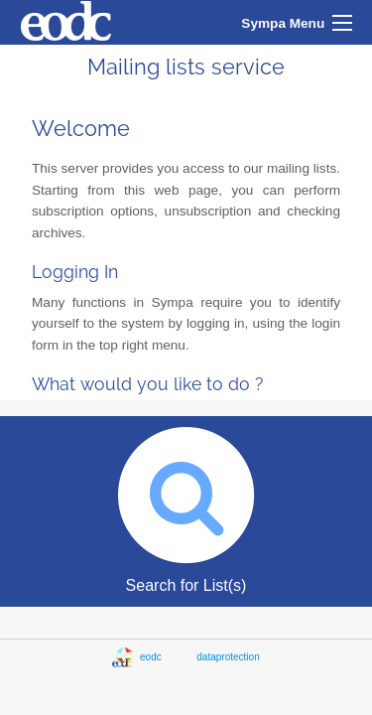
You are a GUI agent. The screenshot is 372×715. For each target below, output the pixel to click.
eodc (168, 656)
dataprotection (227, 656)
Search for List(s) (186, 505)
